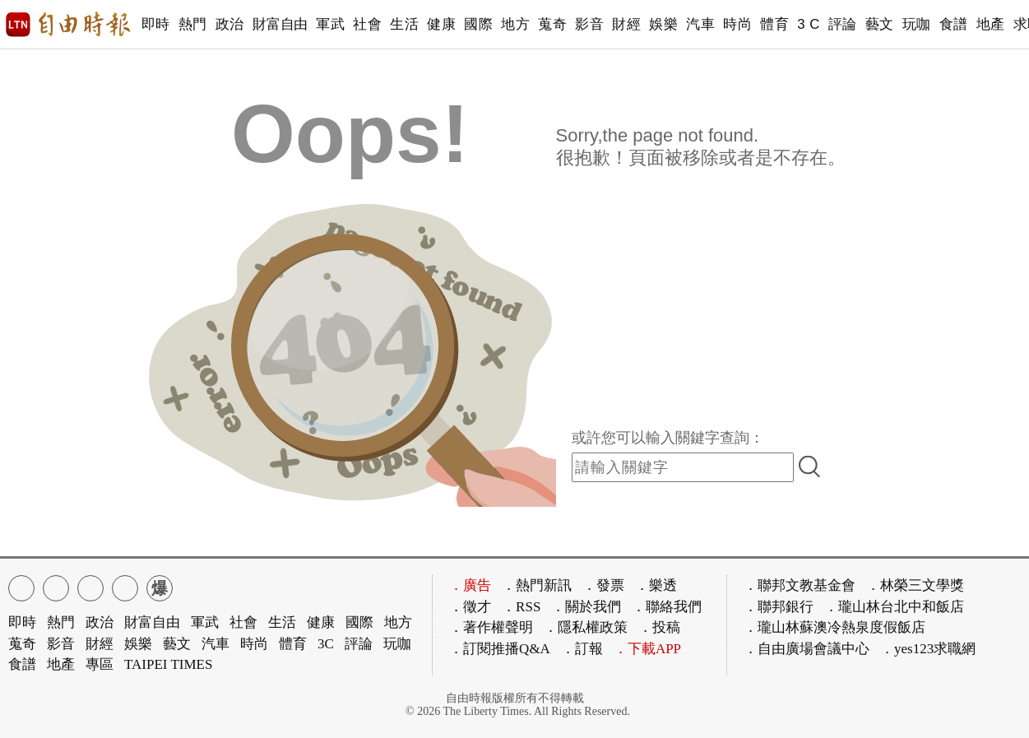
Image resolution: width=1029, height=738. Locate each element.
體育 (774, 24)
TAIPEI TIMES (168, 664)
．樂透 (656, 585)
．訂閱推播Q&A (499, 649)
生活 (404, 24)
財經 (626, 24)
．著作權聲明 (491, 627)
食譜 (953, 24)
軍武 (330, 24)
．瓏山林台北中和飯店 (894, 607)
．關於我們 (586, 607)
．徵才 (470, 607)
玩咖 (916, 24)
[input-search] (683, 467)
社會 (367, 24)
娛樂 (663, 24)
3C (326, 644)
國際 (478, 24)
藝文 (879, 24)
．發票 (603, 585)
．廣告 (470, 585)
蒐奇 (552, 24)
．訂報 (582, 649)
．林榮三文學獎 (915, 585)
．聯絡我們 (667, 607)
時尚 (737, 24)
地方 (515, 24)
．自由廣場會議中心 (806, 649)
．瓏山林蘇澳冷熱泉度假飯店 (834, 627)
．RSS (521, 607)
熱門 (192, 24)
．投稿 (659, 627)
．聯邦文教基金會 (799, 585)
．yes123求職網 (928, 649)
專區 (100, 664)
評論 (842, 24)
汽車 (700, 24)
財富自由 (280, 24)
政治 (230, 24)
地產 (990, 24)
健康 (441, 24)
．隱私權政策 (586, 627)
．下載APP (647, 649)
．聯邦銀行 (778, 607)
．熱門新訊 (537, 585)
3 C (808, 24)
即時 (155, 24)
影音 (589, 24)
